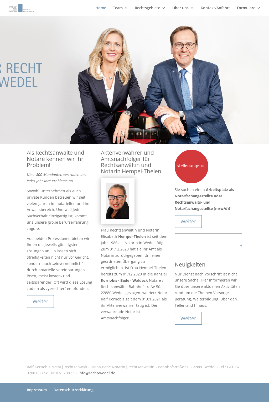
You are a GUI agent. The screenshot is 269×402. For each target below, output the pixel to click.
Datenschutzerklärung (74, 389)
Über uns (180, 8)
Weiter (40, 301)
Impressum (37, 389)
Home (100, 8)
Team (118, 8)
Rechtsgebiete (147, 8)
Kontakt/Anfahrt (215, 8)
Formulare (246, 8)
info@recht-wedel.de (97, 372)
